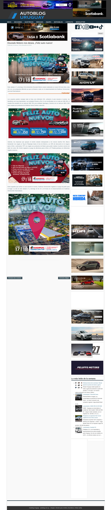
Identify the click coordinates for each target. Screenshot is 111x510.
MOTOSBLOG (58, 22)
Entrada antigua (64, 278)
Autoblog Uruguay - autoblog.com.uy (39, 508)
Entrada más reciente (14, 278)
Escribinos (71, 508)
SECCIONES (18, 22)
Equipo (53, 508)
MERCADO (39, 22)
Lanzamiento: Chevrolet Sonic (90, 394)
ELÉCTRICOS (29, 22)
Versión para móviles (62, 508)
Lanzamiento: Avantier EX (89, 427)
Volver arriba (78, 508)
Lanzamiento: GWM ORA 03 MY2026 (92, 406)
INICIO (9, 22)
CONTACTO (69, 22)
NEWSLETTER (80, 22)
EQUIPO (48, 22)
